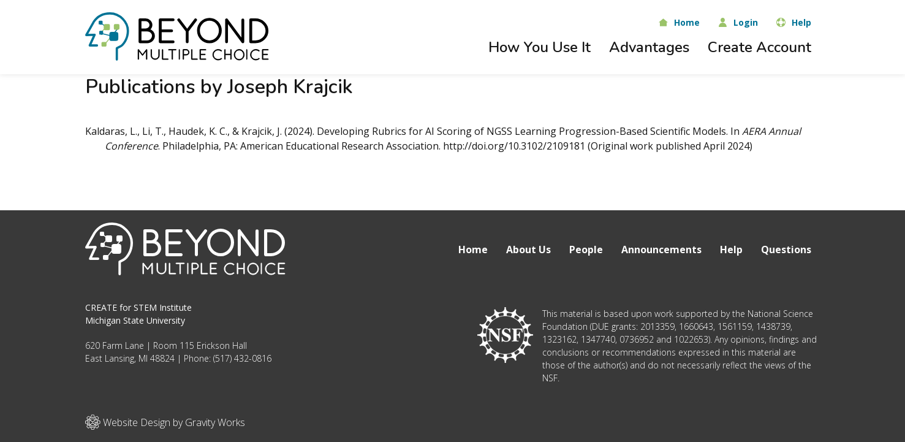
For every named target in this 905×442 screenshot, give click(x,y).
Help (731, 249)
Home (473, 249)
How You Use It (539, 47)
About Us (528, 249)
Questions (786, 249)
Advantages (649, 47)
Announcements (661, 249)
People (586, 249)
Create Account (759, 47)
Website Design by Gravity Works (165, 422)
